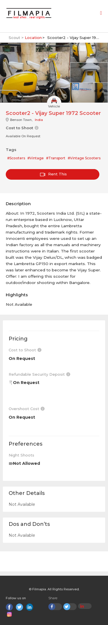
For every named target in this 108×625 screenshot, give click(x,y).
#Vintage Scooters (84, 158)
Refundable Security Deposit (39, 374)
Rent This (53, 174)
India (39, 120)
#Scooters (16, 158)
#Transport (55, 158)
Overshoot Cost (27, 408)
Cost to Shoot (25, 350)
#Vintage (35, 158)
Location (33, 37)
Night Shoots (21, 455)
